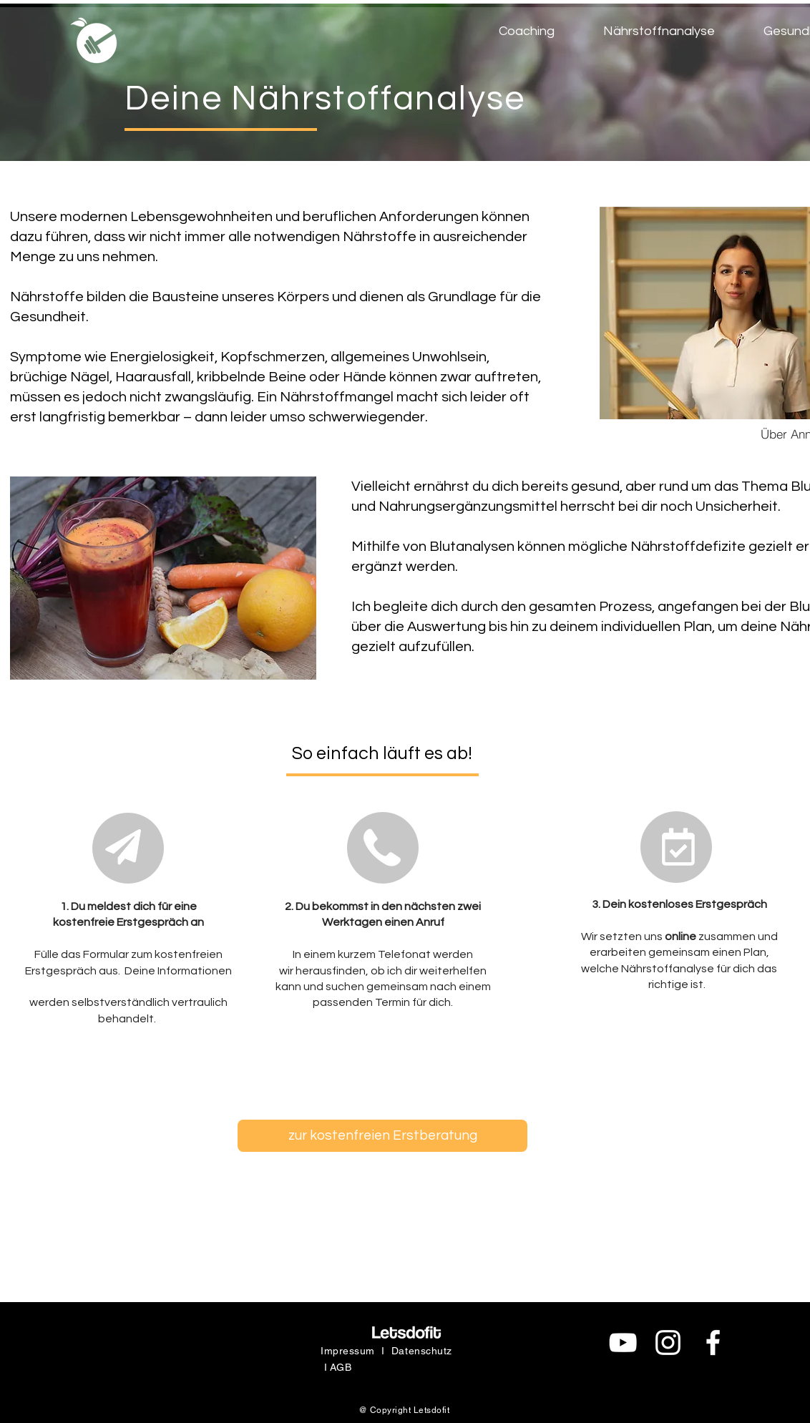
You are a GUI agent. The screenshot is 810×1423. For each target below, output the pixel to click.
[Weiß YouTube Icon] (623, 1342)
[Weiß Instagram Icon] (668, 1342)
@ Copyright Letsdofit (403, 1410)
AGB (341, 1367)
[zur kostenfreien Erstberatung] (382, 1136)
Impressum (348, 1350)
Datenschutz (421, 1350)
